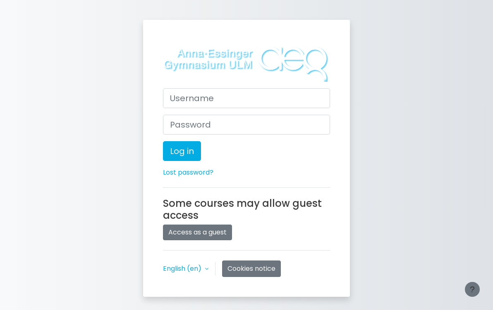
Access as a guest (197, 232)
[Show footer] (472, 289)
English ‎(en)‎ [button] (183, 268)
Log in (182, 151)
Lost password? (188, 172)
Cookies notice (251, 268)
